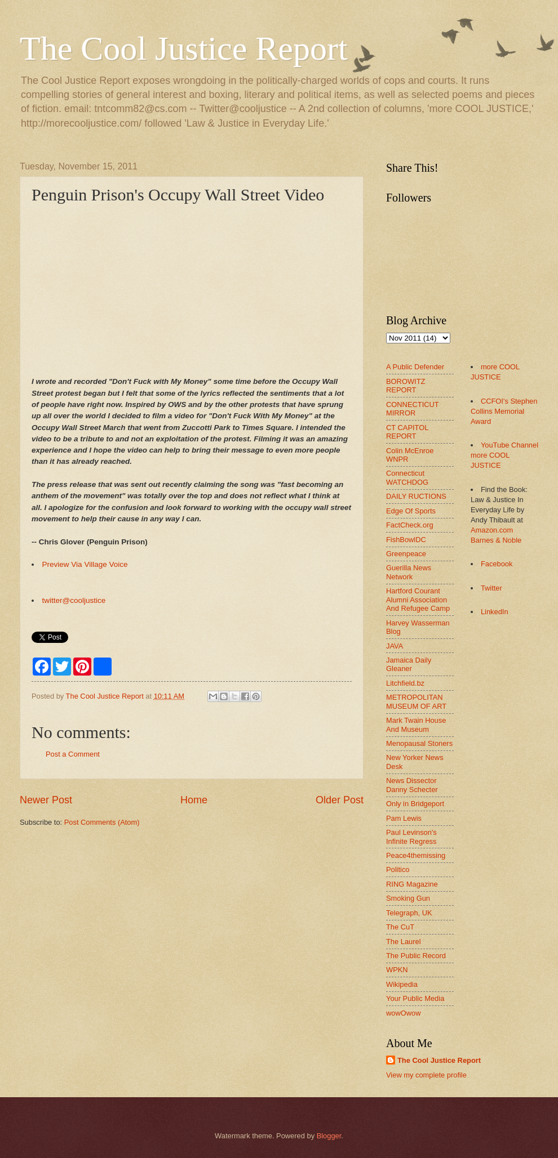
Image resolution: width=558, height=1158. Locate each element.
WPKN (397, 969)
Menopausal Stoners (419, 743)
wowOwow (403, 1013)
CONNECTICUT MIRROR (412, 408)
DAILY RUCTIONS (416, 496)
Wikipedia (402, 984)
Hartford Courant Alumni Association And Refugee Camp (418, 599)
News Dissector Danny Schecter (412, 784)
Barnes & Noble (496, 540)
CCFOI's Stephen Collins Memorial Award (504, 411)
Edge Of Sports (411, 511)
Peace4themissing (415, 855)
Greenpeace (406, 553)
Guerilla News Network (408, 572)
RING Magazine (412, 884)
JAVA (394, 646)
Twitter (491, 588)
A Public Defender (415, 367)
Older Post (340, 800)
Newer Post (46, 800)
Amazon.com (492, 530)
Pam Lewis (404, 818)
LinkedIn (494, 611)
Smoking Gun (408, 898)
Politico (398, 869)
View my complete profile (426, 1075)
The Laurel (403, 941)
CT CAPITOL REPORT (407, 431)
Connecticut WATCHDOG (407, 477)
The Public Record (416, 955)
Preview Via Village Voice (85, 564)
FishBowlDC (406, 539)
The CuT (400, 927)
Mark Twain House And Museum (416, 724)
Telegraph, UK (409, 913)
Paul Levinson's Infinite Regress (411, 836)
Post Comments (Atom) (102, 822)
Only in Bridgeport (415, 803)
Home (193, 800)
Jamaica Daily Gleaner (408, 664)
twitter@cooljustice (74, 600)
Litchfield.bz (405, 683)
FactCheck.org (409, 525)
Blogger (329, 1136)
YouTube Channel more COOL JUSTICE (504, 455)
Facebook (497, 564)
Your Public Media (415, 998)
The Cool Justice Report (184, 48)
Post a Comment (73, 754)
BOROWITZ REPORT (405, 385)
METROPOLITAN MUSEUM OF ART (416, 701)
